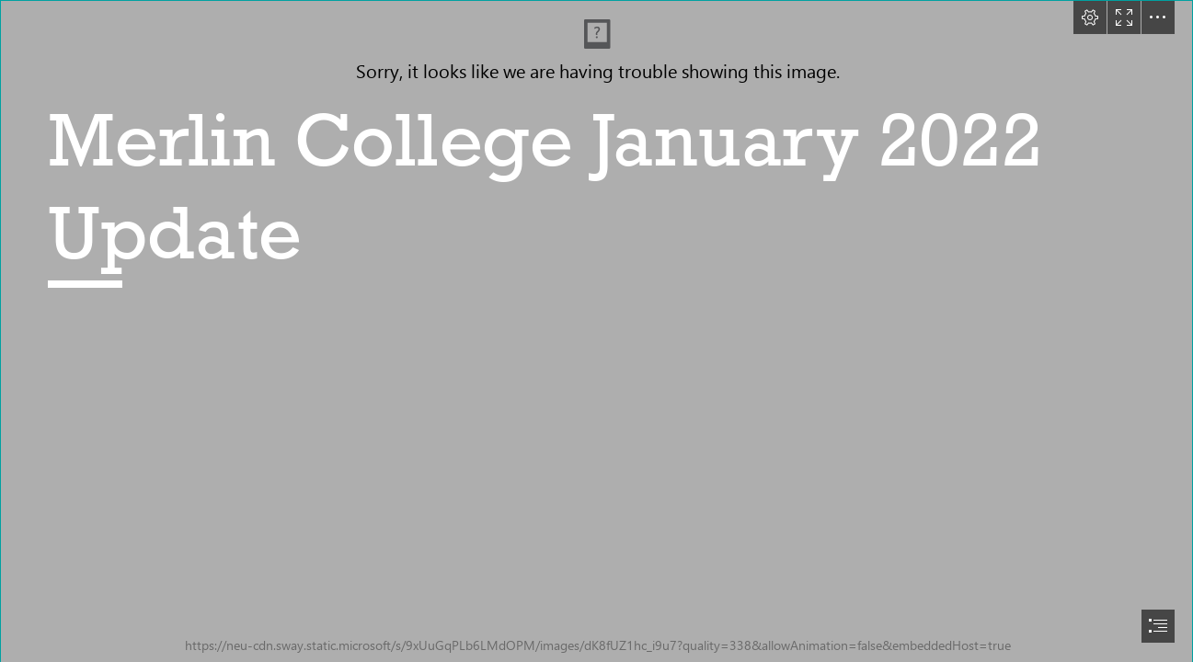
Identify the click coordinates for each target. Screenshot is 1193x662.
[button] (1090, 17)
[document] (596, 331)
